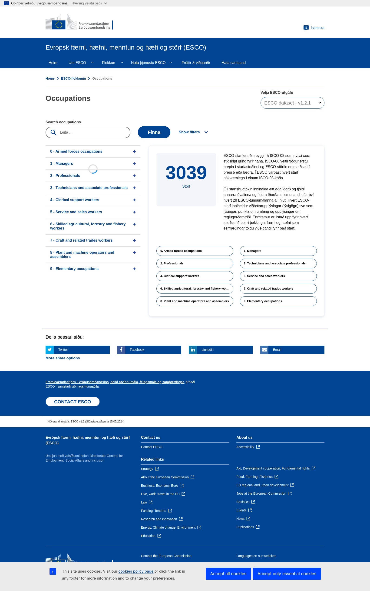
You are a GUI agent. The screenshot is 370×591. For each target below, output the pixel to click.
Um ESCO (77, 63)
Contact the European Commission (166, 556)
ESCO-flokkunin (73, 78)
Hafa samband (233, 63)
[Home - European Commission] (79, 22)
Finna (154, 132)
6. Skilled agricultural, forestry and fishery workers (196, 288)
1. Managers (252, 251)
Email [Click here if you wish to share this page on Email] (277, 349)
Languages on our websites (256, 556)
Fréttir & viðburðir (196, 63)
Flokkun (108, 63)
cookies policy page (135, 571)
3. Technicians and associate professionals (275, 263)
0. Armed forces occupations (181, 251)
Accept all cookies (228, 573)
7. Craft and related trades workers (269, 288)
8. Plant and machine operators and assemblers (194, 301)
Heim (53, 63)
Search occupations (63, 122)
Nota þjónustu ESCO (148, 63)
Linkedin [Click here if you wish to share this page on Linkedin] (208, 349)
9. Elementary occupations (263, 301)
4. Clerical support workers (179, 276)
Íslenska (313, 28)
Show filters (189, 132)
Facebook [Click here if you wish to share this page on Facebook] (137, 349)
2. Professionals (172, 263)
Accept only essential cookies (287, 573)
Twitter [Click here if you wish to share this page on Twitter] (63, 349)
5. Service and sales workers (264, 276)
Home (50, 78)
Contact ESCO (151, 447)
